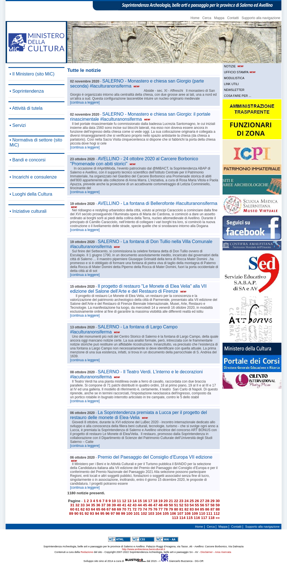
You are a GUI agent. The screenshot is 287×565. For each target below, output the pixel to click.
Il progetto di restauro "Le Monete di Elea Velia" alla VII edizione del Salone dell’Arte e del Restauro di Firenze (138, 289)
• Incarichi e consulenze (33, 177)
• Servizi (18, 125)
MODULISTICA (234, 78)
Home (195, 18)
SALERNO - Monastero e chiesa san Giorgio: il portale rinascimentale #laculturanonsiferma (140, 117)
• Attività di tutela (26, 108)
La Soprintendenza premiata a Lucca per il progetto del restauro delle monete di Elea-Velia (138, 415)
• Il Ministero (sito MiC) (32, 74)
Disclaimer (206, 552)
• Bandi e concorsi (27, 159)
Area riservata (223, 552)
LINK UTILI (231, 84)
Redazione (87, 552)
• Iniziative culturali (28, 211)
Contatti (233, 18)
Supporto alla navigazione (261, 18)
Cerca (206, 18)
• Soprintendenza (27, 91)
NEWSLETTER (234, 90)
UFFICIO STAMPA (240, 72)
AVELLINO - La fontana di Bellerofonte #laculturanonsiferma (143, 204)
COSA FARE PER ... (237, 95)
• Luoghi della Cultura (31, 194)
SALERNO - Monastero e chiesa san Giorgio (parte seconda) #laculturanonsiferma (137, 83)
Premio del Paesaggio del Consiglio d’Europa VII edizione (141, 458)
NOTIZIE (234, 66)
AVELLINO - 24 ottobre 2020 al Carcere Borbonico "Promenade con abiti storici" (134, 161)
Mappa (219, 18)
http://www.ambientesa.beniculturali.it (143, 549)
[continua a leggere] (84, 102)
